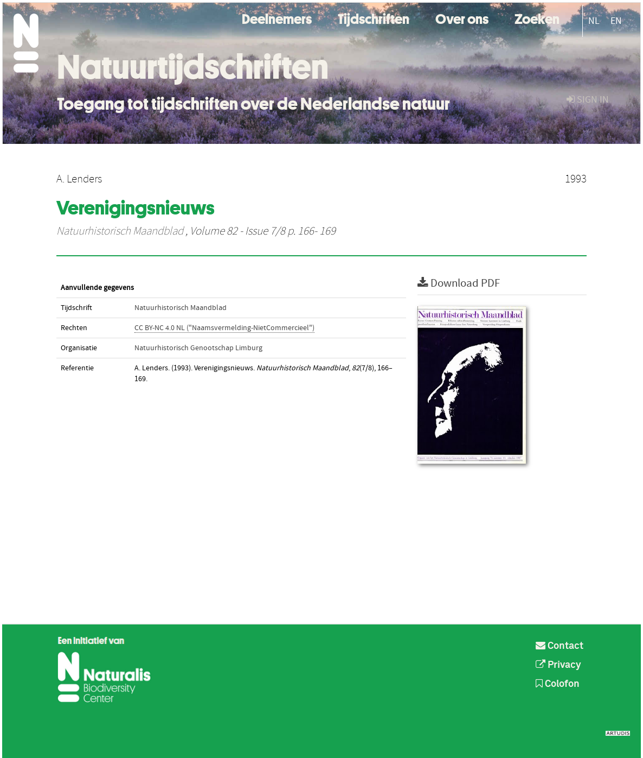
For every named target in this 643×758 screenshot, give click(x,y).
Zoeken (537, 18)
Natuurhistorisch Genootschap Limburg (198, 348)
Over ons (461, 18)
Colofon (558, 684)
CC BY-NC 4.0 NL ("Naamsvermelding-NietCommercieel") (224, 328)
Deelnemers (277, 18)
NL (594, 21)
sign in (588, 99)
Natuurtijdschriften (193, 67)
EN (616, 21)
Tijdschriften (373, 18)
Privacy (558, 665)
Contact (559, 646)
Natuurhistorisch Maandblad (119, 231)
